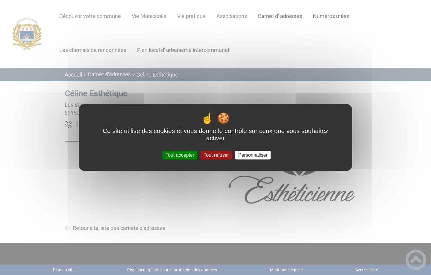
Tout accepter (180, 155)
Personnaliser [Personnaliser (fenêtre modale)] (253, 155)
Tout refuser (216, 155)
